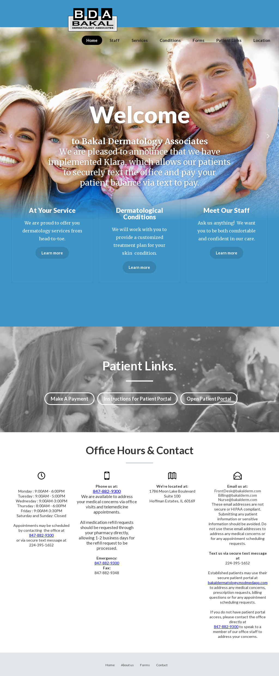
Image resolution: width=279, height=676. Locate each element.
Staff (115, 40)
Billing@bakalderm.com (237, 495)
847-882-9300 (41, 535)
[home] (92, 19)
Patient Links (228, 40)
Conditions (170, 40)
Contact (162, 665)
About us (127, 665)
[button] (11, 136)
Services (140, 40)
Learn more (52, 252)
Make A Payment (69, 399)
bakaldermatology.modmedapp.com (238, 582)
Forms (198, 40)
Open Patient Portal (209, 399)
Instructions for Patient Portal (137, 399)
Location (261, 40)
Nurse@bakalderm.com (237, 499)
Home (92, 40)
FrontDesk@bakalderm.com (237, 490)
